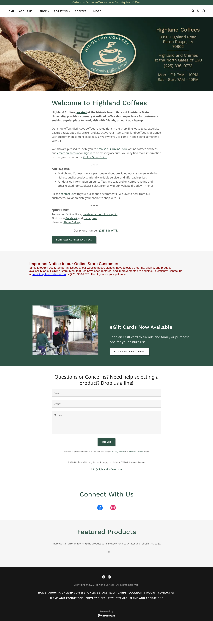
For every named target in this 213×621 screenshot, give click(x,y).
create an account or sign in (100, 214)
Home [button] (42, 592)
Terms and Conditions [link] (67, 598)
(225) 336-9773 (108, 230)
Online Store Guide (95, 157)
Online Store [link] (97, 592)
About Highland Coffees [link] (66, 592)
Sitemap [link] (121, 598)
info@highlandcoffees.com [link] (106, 469)
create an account (68, 153)
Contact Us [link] (166, 592)
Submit (106, 441)
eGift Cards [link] (117, 592)
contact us (67, 194)
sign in (88, 153)
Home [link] (11, 11)
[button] (27, 11)
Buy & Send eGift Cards (129, 351)
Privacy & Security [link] (100, 598)
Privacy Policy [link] (118, 451)
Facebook (71, 218)
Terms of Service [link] (135, 451)
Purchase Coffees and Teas (74, 239)
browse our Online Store (112, 149)
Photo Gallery (71, 222)
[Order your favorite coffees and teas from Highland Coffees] (106, 2)
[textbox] (106, 393)
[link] (198, 10)
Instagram (90, 218)
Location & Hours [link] (142, 592)
